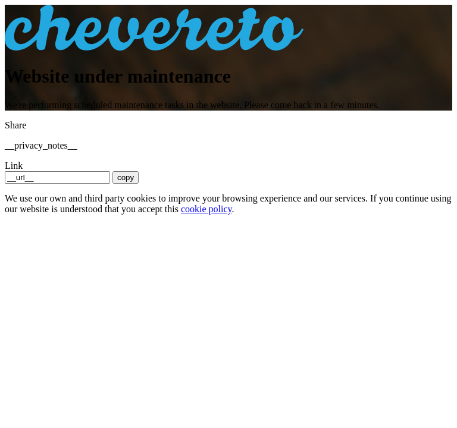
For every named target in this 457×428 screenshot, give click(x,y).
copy (125, 177)
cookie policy (206, 209)
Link (14, 165)
